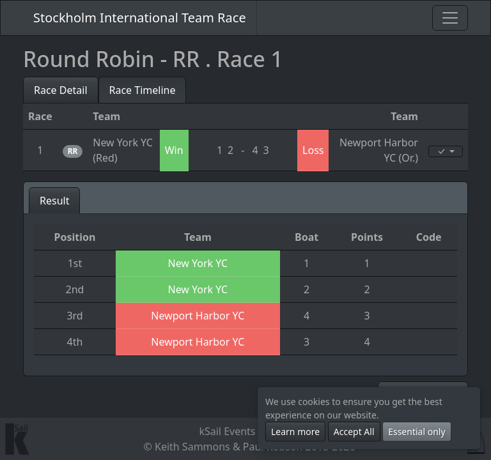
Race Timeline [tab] (142, 90)
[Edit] (445, 151)
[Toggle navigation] (450, 18)
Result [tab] (54, 201)
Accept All (354, 431)
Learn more (295, 431)
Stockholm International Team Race (139, 17)
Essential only (416, 431)
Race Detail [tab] (61, 90)
